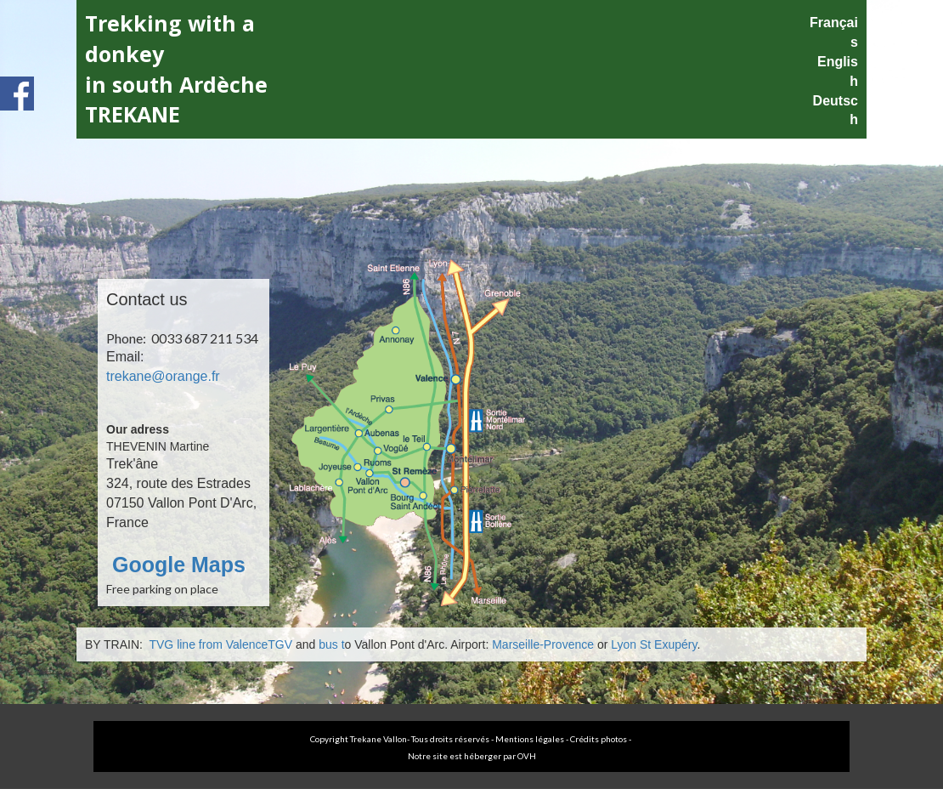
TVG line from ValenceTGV (219, 644)
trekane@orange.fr (163, 376)
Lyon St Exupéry (654, 644)
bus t (331, 644)
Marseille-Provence (543, 644)
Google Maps (176, 564)
